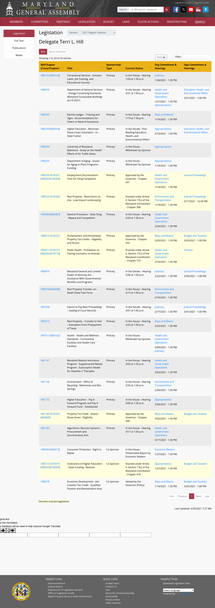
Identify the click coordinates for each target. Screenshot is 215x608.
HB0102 (45, 75)
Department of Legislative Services (65, 589)
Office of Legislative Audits (61, 593)
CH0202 (55, 178)
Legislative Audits (201, 2)
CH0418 (55, 463)
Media (19, 55)
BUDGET (108, 21)
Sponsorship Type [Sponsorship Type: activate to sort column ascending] (113, 66)
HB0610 (45, 235)
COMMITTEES (39, 21)
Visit (107, 589)
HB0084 (45, 449)
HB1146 (45, 381)
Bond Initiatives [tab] (57, 51)
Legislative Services (183, 2)
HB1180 (45, 413)
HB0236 (45, 89)
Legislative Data (182, 583)
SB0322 (55, 335)
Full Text (19, 40)
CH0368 (55, 196)
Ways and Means (164, 114)
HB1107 (45, 360)
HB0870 (45, 271)
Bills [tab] (43, 51)
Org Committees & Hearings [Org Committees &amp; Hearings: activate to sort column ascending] (166, 66)
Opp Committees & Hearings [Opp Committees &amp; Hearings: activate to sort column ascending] (195, 66)
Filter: (193, 56)
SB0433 (45, 467)
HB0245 (45, 114)
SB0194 (55, 75)
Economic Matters (165, 449)
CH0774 (55, 253)
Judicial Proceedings (195, 175)
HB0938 (45, 289)
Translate (183, 593)
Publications (19, 48)
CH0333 (55, 235)
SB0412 (55, 449)
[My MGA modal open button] (197, 9)
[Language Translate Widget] (178, 590)
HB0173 (45, 463)
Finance (188, 250)
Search (123, 9)
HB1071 (45, 335)
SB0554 (55, 128)
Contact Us (110, 586)
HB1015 (45, 321)
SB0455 (45, 178)
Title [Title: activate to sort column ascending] (69, 68)
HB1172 (45, 399)
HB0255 (45, 161)
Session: (73, 32)
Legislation (19, 33)
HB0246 (45, 128)
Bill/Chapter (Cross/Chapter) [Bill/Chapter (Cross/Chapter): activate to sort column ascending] (50, 66)
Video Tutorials (113, 602)
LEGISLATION (86, 21)
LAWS (126, 21)
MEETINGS (63, 21)
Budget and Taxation (195, 235)
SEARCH (200, 21)
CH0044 (55, 467)
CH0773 (55, 250)
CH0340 (55, 413)
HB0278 (45, 481)
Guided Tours (112, 583)
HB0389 (45, 214)
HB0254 (45, 146)
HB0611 (45, 250)
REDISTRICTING (177, 21)
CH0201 (55, 175)
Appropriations (163, 105)
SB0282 (45, 253)
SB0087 (55, 214)
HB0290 (45, 175)
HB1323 (45, 428)
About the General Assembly (119, 593)
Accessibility (111, 596)
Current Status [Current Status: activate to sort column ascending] (134, 68)
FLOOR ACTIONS (148, 21)
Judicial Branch (55, 586)
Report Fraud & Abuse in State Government (70, 596)
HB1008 (45, 307)
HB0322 (45, 196)
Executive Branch (56, 583)
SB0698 (55, 289)
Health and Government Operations (162, 93)
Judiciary (159, 75)
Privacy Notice (112, 599)
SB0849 (45, 417)
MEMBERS (16, 21)
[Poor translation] (11, 530)
